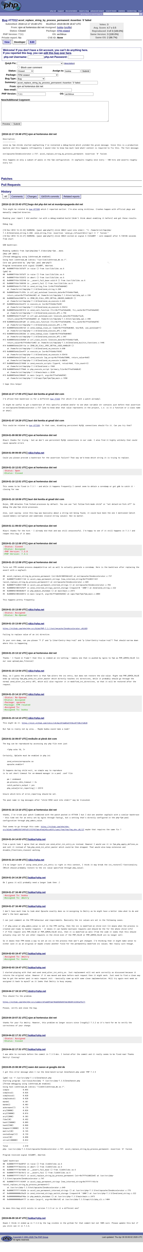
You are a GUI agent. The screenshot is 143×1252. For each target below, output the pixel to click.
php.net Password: (55, 57)
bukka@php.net (37, 846)
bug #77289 (34, 209)
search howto (111, 11)
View (7, 42)
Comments (17, 196)
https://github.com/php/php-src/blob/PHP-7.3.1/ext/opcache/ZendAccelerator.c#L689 (45, 632)
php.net (53, 11)
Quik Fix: (10, 63)
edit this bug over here (57, 53)
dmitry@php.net (37, 1000)
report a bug (84, 11)
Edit (32, 42)
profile (68, 27)
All (5, 196)
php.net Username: (15, 57)
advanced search (97, 11)
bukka (60, 27)
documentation (71, 11)
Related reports (72, 196)
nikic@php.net (36, 452)
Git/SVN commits (50, 196)
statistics (121, 11)
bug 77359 (55, 399)
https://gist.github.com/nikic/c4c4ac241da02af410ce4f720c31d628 (54, 730)
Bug (5, 20)
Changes (32, 196)
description (69, 63)
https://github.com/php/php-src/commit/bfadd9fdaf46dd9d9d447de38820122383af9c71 (44, 1011)
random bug (131, 11)
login (140, 11)
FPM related (63, 30)
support (61, 11)
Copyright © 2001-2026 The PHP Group (30, 1247)
